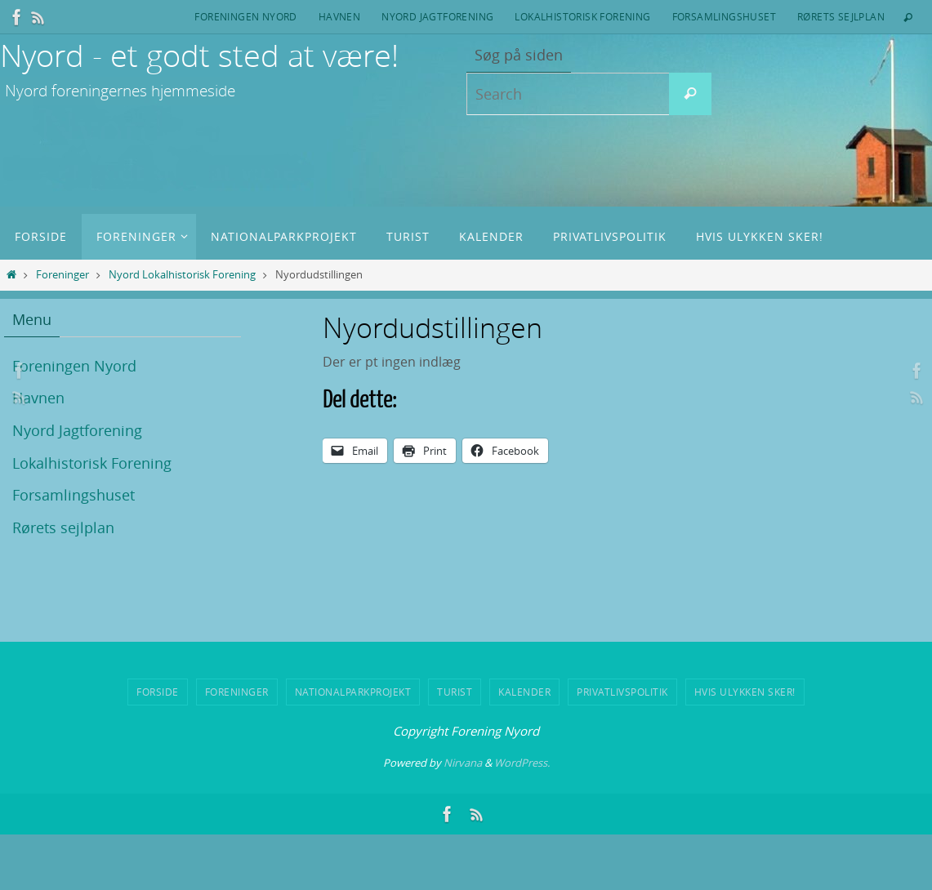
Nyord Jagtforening (437, 16)
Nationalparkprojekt (353, 691)
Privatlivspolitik (622, 691)
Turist (454, 691)
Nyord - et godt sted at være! (199, 55)
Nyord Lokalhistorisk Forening (182, 275)
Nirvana (463, 762)
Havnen (339, 16)
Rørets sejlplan (841, 16)
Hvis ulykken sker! (745, 691)
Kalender (524, 691)
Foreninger (62, 275)
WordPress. (522, 762)
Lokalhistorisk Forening (582, 16)
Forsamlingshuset (724, 16)
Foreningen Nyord (245, 16)
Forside (157, 691)
